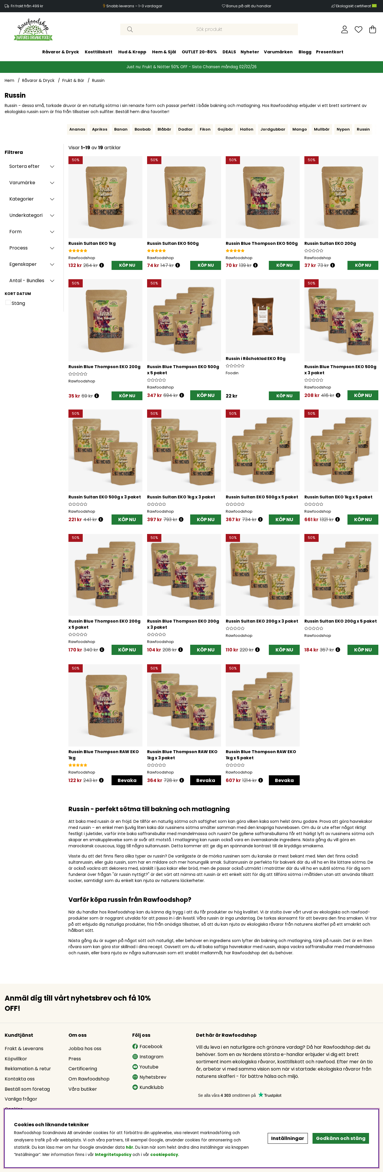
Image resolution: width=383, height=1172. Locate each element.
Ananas (77, 129)
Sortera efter (24, 166)
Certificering (82, 1068)
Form (15, 231)
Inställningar (287, 1138)
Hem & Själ (164, 52)
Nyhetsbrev (149, 1077)
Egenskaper (23, 264)
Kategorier (21, 199)
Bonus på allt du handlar (248, 5)
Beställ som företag (27, 1089)
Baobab (143, 129)
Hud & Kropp (132, 52)
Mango (299, 129)
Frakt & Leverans (24, 1048)
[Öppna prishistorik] (101, 265)
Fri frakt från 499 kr (27, 5)
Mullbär (322, 129)
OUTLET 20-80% (199, 52)
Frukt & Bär (73, 80)
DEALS (229, 52)
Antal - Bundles (26, 280)
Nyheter (250, 52)
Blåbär (164, 129)
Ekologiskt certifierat (356, 5)
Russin (98, 80)
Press (74, 1058)
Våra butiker (82, 1089)
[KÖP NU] (127, 265)
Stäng (18, 303)
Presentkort (329, 52)
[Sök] (209, 29)
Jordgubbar (272, 129)
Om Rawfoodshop (89, 1079)
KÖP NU (206, 395)
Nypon (343, 129)
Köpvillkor (16, 1058)
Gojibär (225, 129)
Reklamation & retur (28, 1068)
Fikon (205, 129)
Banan (121, 129)
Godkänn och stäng (341, 1138)
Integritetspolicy (113, 1154)
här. (130, 1147)
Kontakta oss (20, 1079)
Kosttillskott (98, 52)
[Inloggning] (344, 29)
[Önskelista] (358, 29)
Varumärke (22, 182)
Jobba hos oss (84, 1048)
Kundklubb (148, 1087)
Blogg (305, 52)
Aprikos (99, 129)
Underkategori (26, 215)
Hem (9, 80)
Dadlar (185, 129)
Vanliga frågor (21, 1099)
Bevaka (127, 780)
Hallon (246, 129)
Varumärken (278, 52)
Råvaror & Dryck (60, 52)
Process (18, 248)
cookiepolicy (164, 1154)
